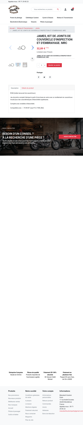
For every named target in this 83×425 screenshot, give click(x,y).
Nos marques (12, 405)
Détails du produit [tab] (28, 88)
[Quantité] (41, 65)
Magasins (28, 417)
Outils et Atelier (13, 414)
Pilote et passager (14, 411)
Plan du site (29, 420)
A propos (28, 401)
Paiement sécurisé (31, 410)
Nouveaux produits (14, 398)
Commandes (46, 404)
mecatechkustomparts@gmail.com (71, 411)
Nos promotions (13, 395)
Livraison (28, 404)
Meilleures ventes (14, 402)
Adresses (45, 410)
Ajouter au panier (54, 65)
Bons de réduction (48, 414)
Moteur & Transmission (25, 28)
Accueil (12, 28)
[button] (70, 137)
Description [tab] (15, 88)
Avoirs (44, 407)
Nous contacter (30, 414)
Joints (37, 28)
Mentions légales (31, 407)
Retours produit (47, 401)
